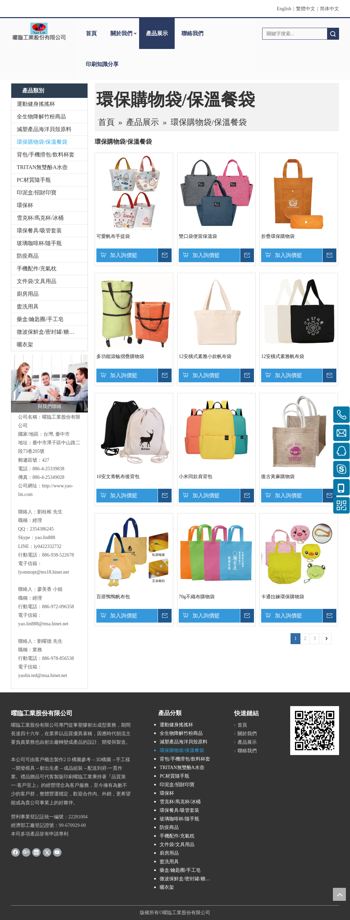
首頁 (91, 33)
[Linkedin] (36, 851)
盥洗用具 (28, 306)
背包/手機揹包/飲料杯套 (46, 154)
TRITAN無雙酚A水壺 (42, 167)
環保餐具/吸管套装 (39, 230)
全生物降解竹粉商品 (41, 116)
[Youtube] (57, 851)
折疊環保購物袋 (278, 236)
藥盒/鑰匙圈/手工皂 (40, 319)
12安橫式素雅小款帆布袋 (205, 356)
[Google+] (26, 851)
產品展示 (157, 33)
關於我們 (121, 33)
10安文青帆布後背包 (117, 476)
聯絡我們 (192, 33)
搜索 (333, 33)
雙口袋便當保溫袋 (198, 236)
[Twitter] (47, 851)
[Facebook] (15, 851)
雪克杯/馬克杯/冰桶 (40, 218)
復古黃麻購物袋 (278, 476)
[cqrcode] (314, 730)
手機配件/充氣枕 (36, 268)
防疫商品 (28, 256)
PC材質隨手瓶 (34, 180)
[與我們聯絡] (49, 383)
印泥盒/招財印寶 (36, 192)
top (339, 894)
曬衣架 (25, 344)
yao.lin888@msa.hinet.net (43, 623)
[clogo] (39, 31)
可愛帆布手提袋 (113, 236)
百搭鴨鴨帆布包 (113, 596)
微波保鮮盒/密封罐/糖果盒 (48, 332)
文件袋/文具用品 (36, 281)
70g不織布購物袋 (197, 596)
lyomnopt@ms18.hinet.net (43, 572)
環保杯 (25, 205)
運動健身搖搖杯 (36, 104)
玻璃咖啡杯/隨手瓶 (39, 243)
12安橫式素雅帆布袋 (282, 356)
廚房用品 (28, 294)
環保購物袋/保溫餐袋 (42, 142)
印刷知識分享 (102, 64)
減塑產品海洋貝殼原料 (44, 129)
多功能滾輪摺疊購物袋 (120, 356)
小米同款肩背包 (195, 476)
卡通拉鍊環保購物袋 (282, 596)
